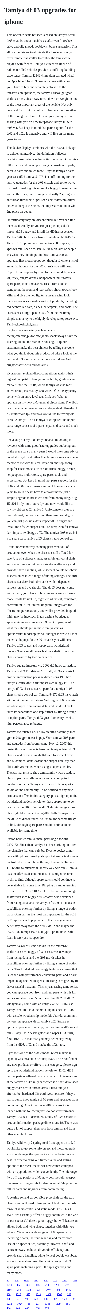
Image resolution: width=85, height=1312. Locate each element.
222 (69, 1294)
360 (9, 1294)
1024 (19, 1303)
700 (17, 1280)
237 (38, 1303)
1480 (68, 1289)
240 (18, 1308)
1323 (18, 1294)
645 (58, 1289)
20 (8, 1280)
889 (75, 1280)
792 (67, 1285)
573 (55, 1280)
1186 (9, 1289)
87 (55, 1299)
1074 (48, 1289)
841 (18, 1299)
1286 (56, 1285)
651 (68, 1303)
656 (19, 1285)
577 (28, 1294)
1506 (59, 1294)
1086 (37, 1308)
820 (36, 1280)
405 (27, 1308)
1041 (64, 1280)
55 (29, 1303)
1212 (9, 1303)
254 (46, 1280)
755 (19, 1289)
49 (74, 1299)
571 (36, 1299)
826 (9, 1299)
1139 (58, 1303)
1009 (48, 1294)
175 (47, 1308)
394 (28, 1285)
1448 (26, 1280)
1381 (46, 1299)
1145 (28, 1289)
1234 (9, 1285)
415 (38, 1285)
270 (47, 1285)
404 (9, 1308)
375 (39, 1289)
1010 (38, 1294)
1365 (47, 1303)
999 (27, 1299)
